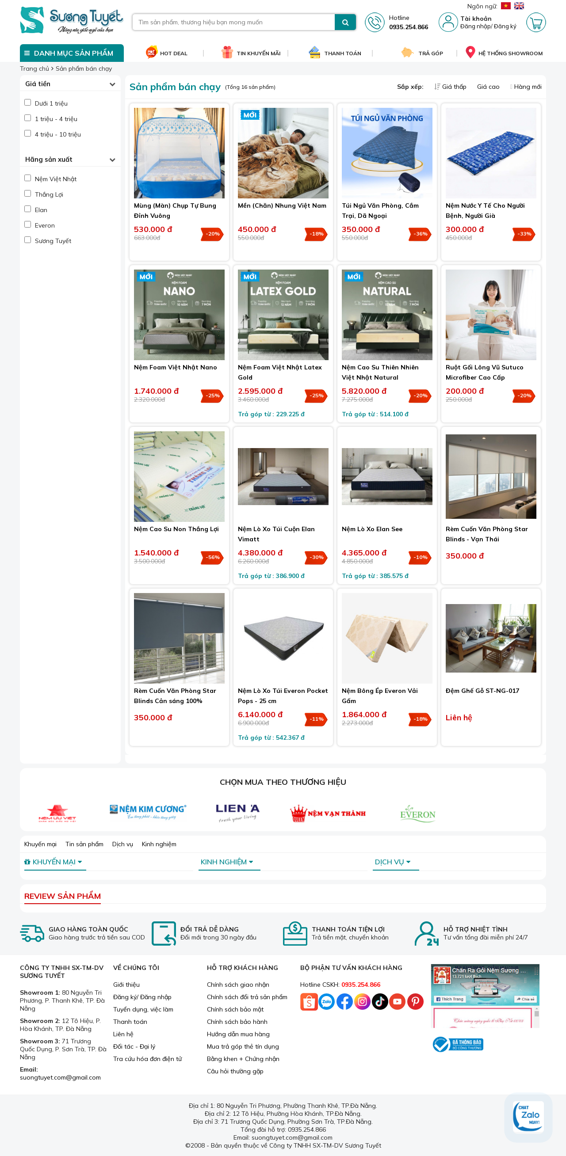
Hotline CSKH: (340, 985)
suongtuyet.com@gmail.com (60, 1077)
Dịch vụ (122, 844)
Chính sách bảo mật (235, 1009)
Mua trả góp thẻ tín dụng (243, 1046)
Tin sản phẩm (84, 844)
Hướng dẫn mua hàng (238, 1034)
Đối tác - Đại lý (134, 1046)
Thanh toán (130, 1022)
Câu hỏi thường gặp (235, 1071)
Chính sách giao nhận (238, 985)
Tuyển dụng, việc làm (143, 1009)
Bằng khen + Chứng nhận (243, 1059)
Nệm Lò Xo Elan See (372, 529)
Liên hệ (123, 1034)
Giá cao (489, 87)
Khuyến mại (40, 844)
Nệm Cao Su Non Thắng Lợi (176, 529)
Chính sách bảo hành (237, 1022)
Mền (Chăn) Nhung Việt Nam (282, 205)
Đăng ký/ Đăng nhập (142, 997)
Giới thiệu (126, 985)
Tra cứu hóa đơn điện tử (147, 1059)
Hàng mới (526, 87)
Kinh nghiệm (159, 844)
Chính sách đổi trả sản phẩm (247, 997)
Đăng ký (505, 26)
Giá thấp (451, 87)
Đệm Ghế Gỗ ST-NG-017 (482, 691)
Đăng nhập (475, 26)
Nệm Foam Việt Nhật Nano (175, 367)
